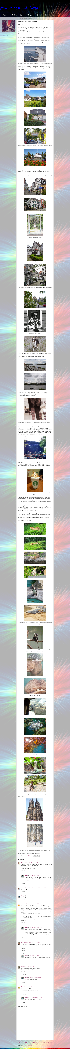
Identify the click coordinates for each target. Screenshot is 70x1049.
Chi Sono (14, 15)
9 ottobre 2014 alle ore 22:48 (30, 987)
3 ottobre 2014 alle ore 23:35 (29, 967)
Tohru (22, 987)
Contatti (22, 15)
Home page (6, 15)
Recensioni (31, 15)
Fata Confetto (24, 942)
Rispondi (23, 870)
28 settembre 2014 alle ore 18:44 (36, 927)
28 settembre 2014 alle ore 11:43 (36, 875)
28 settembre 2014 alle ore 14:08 (33, 896)
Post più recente (22, 1043)
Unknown (23, 904)
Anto (22, 862)
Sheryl (26, 875)
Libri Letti (52, 15)
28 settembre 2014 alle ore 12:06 (39, 888)
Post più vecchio (47, 1043)
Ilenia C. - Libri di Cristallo (26, 888)
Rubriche (39, 15)
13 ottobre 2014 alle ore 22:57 (36, 997)
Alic (22, 967)
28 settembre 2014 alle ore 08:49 (31, 862)
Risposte (24, 873)
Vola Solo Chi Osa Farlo (19, 8)
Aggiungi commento (22, 1006)
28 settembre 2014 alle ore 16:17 (32, 904)
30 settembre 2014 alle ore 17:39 (36, 956)
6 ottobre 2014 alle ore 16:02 (35, 977)
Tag (46, 15)
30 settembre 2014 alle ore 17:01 (34, 942)
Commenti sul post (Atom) (27, 1045)
